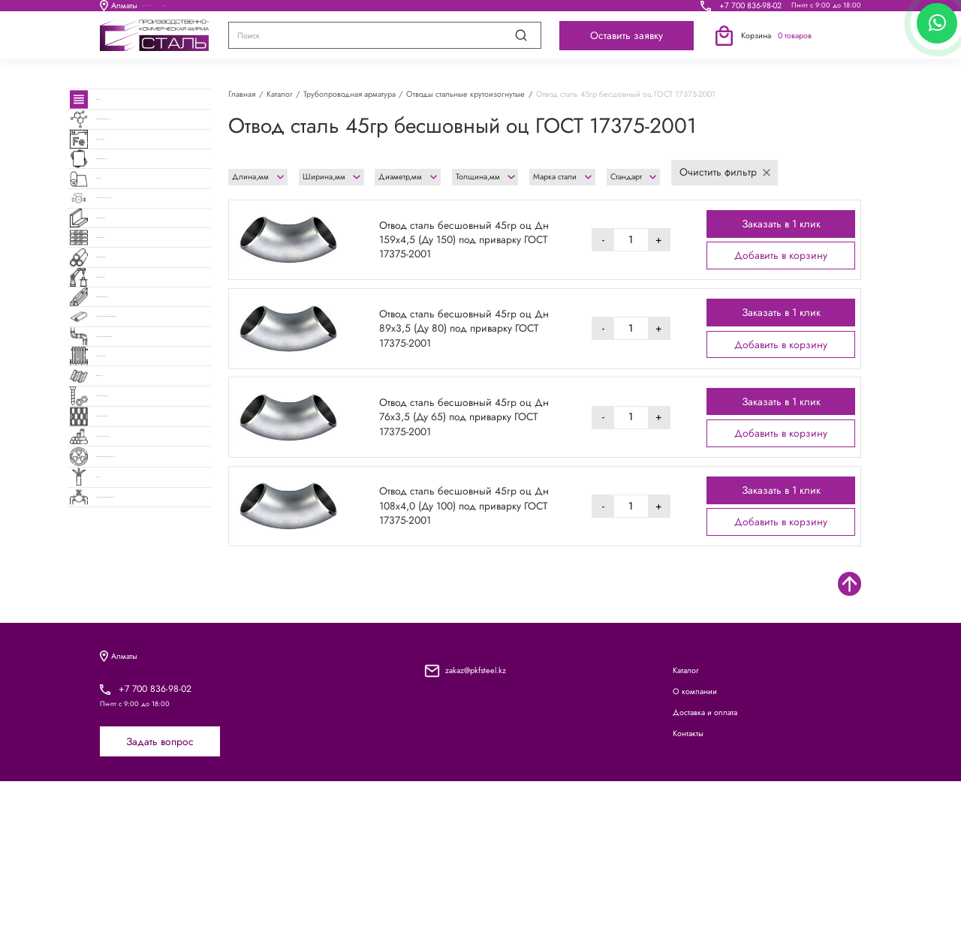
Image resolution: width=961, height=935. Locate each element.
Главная (241, 94)
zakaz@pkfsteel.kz (475, 824)
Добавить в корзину (780, 255)
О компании (351, 10)
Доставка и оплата (481, 10)
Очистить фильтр (724, 171)
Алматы (118, 10)
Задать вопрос (160, 895)
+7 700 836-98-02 (750, 10)
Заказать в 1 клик (781, 223)
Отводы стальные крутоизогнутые (465, 94)
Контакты (605, 10)
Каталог (239, 10)
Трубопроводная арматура (349, 94)
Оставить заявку (626, 44)
